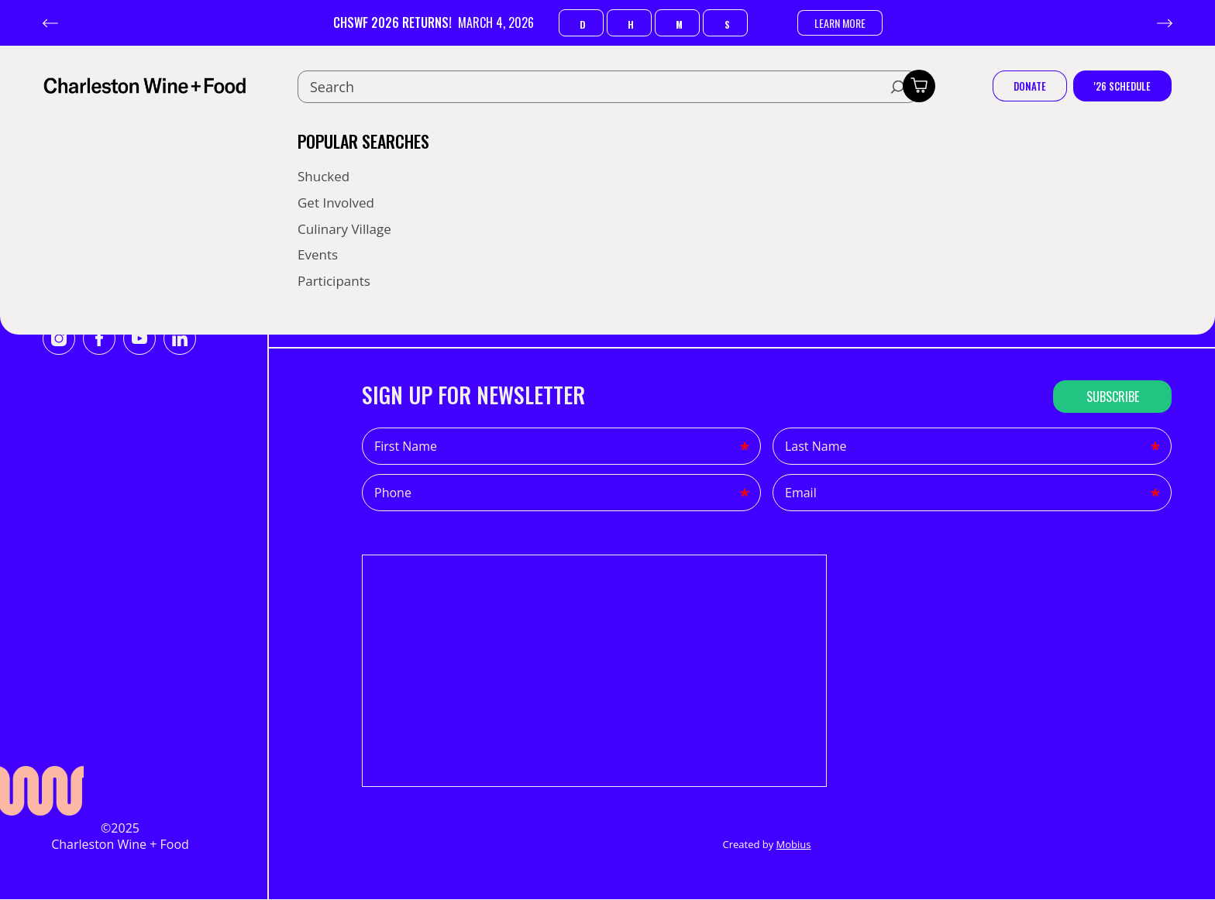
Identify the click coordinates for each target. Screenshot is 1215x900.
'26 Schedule (1122, 86)
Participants (334, 281)
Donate (1030, 86)
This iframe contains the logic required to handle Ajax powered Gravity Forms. (594, 671)
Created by (766, 844)
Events (318, 254)
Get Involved (336, 202)
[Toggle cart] (919, 86)
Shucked (323, 176)
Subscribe (1112, 396)
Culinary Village (344, 229)
